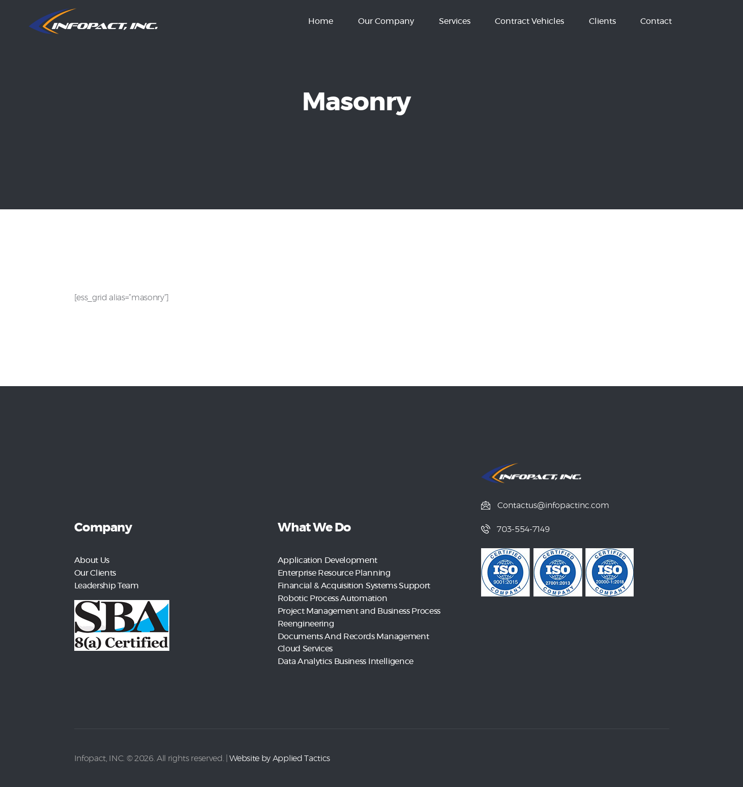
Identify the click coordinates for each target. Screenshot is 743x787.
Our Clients (95, 573)
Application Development (327, 560)
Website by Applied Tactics (279, 755)
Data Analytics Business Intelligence (345, 658)
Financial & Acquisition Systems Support (354, 585)
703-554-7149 (523, 530)
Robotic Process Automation (332, 597)
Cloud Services (305, 646)
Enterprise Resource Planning (334, 573)
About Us (91, 560)
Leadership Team (106, 585)
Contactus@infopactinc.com (553, 505)
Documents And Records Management (353, 633)
